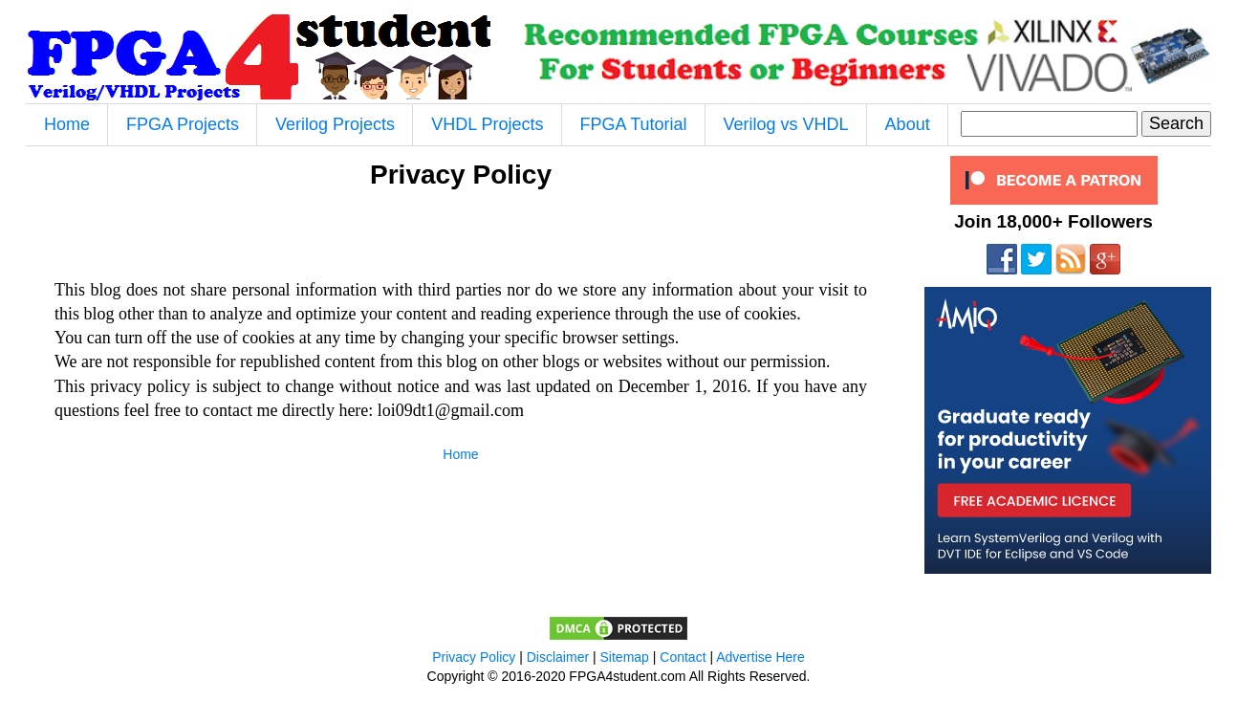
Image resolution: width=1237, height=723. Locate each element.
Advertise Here (760, 657)
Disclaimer (558, 657)
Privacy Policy (473, 657)
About (907, 124)
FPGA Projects (182, 124)
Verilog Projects (335, 124)
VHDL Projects (487, 124)
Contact (682, 657)
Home (67, 124)
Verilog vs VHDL (786, 124)
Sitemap (624, 657)
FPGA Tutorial (633, 124)
